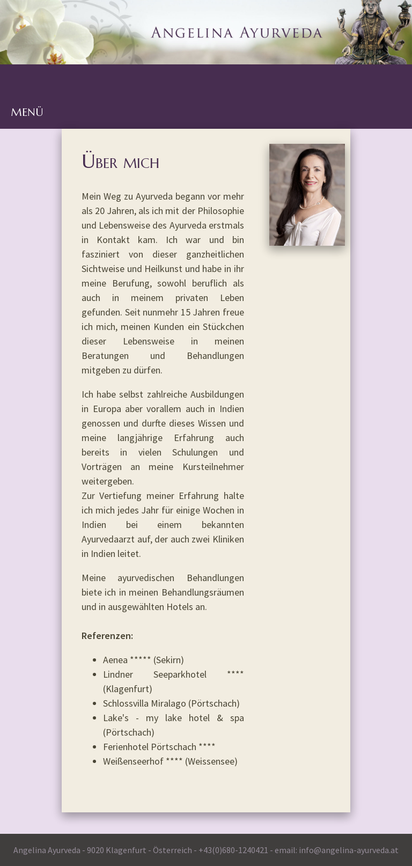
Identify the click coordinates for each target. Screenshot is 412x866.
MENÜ (27, 112)
